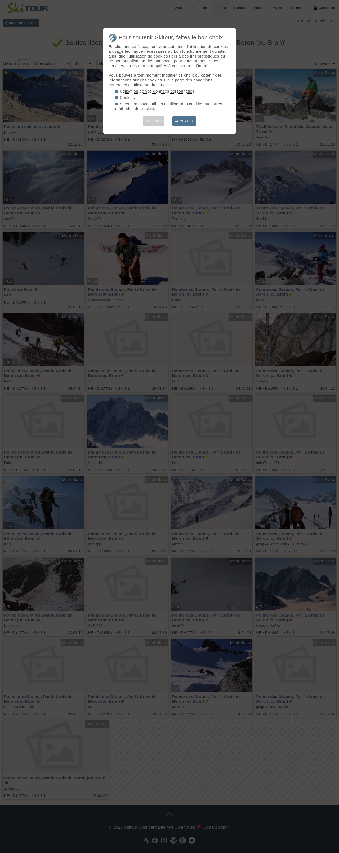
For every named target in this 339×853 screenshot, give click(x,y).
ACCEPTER (184, 121)
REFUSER (154, 121)
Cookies (127, 97)
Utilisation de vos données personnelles (157, 91)
